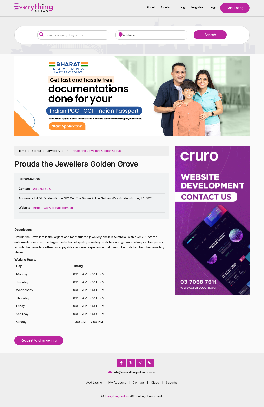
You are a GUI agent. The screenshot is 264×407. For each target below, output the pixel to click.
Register (197, 7)
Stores (36, 151)
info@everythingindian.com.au (132, 372)
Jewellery (53, 151)
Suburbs (172, 382)
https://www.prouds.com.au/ (53, 208)
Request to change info (39, 340)
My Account (117, 382)
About (150, 7)
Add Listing (234, 8)
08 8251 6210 (42, 189)
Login (213, 7)
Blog (182, 7)
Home (22, 151)
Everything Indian (117, 396)
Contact (166, 7)
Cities (155, 382)
